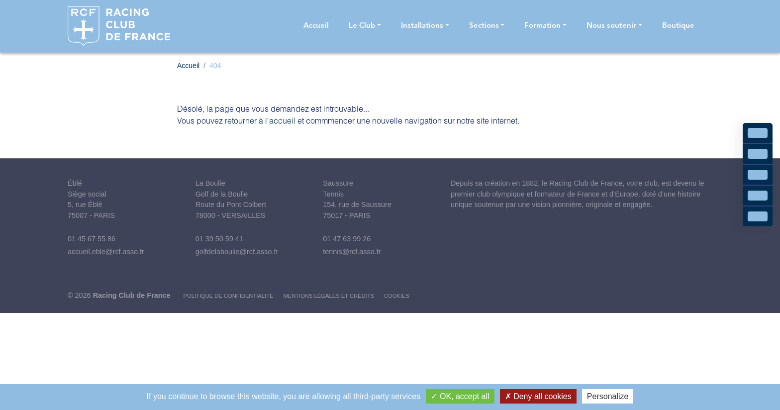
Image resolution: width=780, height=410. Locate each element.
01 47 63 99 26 (347, 239)
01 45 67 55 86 (91, 239)
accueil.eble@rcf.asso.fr (106, 252)
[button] (365, 26)
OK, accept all (460, 396)
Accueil (188, 65)
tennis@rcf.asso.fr (352, 252)
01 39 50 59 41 (219, 239)
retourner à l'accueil (260, 120)
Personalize (608, 396)
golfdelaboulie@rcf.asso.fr (237, 252)
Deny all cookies (538, 396)
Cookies (396, 296)
